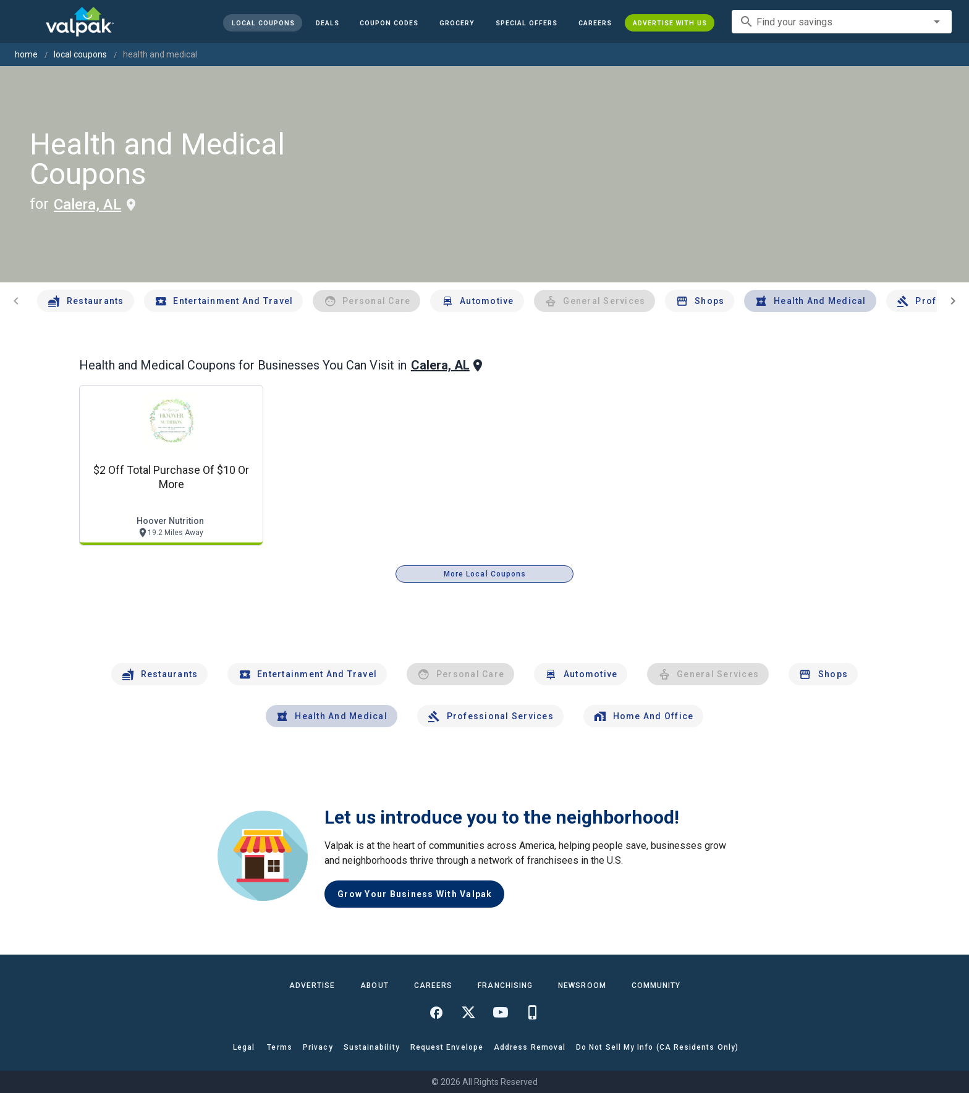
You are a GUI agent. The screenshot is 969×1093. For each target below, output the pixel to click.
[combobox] (842, 21)
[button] (526, 23)
